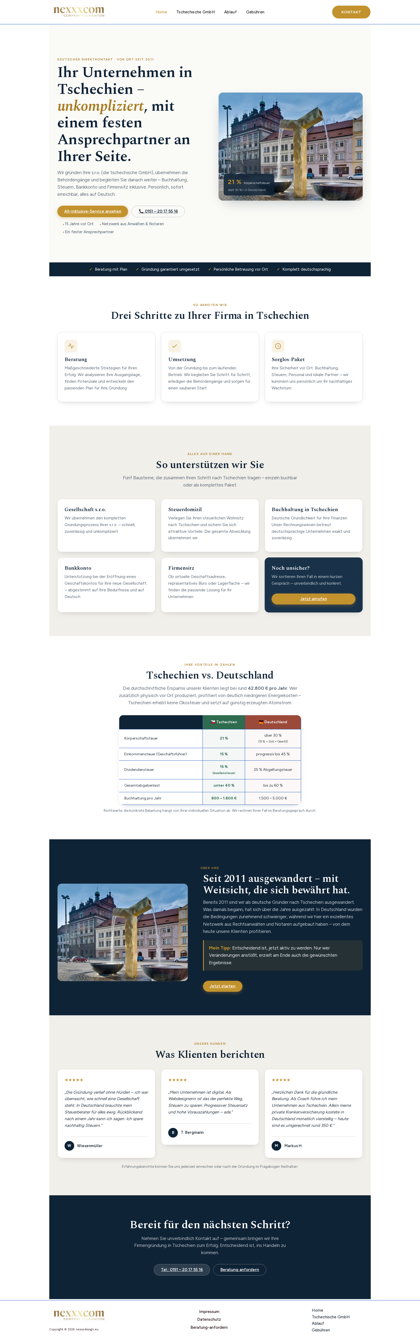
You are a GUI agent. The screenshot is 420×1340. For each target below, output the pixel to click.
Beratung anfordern (239, 1269)
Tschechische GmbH (196, 12)
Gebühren (253, 12)
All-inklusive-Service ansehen (92, 211)
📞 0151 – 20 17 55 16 (158, 211)
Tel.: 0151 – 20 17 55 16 (182, 1269)
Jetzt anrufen (313, 598)
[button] (351, 12)
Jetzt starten (222, 986)
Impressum (210, 1312)
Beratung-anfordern (210, 1326)
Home (163, 12)
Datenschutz (210, 1319)
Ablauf (230, 12)
